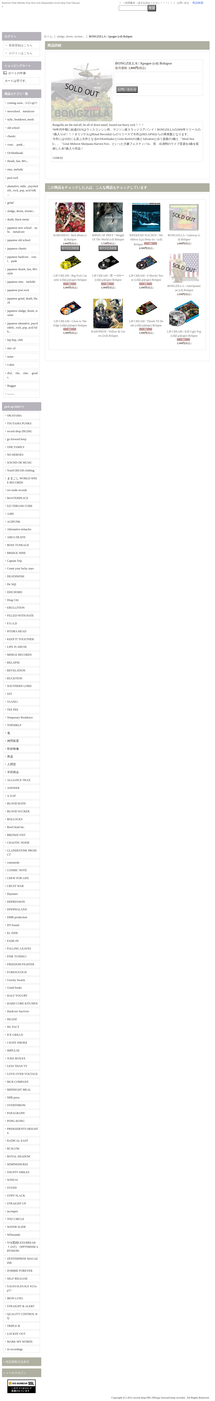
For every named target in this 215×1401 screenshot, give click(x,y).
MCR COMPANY (18, 1082)
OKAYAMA (14, 415)
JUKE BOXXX (16, 1058)
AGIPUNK (13, 521)
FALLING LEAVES (19, 948)
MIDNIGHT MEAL (19, 1089)
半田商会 (13, 772)
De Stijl (11, 584)
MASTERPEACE (18, 498)
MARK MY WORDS (20, 1341)
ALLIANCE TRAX (18, 780)
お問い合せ (183, 2)
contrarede (13, 862)
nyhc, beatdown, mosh (20, 119)
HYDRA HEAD (16, 631)
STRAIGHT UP (16, 1203)
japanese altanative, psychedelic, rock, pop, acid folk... (22, 328)
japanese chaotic (17, 248)
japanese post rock (18, 290)
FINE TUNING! (17, 956)
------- (10, 394)
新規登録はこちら (20, 45)
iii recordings (15, 1349)
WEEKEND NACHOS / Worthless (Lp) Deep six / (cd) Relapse (146, 240)
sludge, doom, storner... (21, 211)
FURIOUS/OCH (17, 972)
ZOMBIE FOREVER (20, 1270)
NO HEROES (15, 454)
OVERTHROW (16, 1105)
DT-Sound (13, 925)
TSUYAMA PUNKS (19, 423)
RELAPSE (13, 662)
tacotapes (12, 1211)
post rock (12, 178)
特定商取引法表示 (17, 1362)
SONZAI (12, 1180)
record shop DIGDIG (19, 431)
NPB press (13, 1097)
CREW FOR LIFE (18, 878)
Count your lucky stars (20, 568)
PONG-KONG (16, 1121)
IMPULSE (13, 1050)
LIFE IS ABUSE (17, 647)
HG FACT (13, 1027)
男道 (10, 756)
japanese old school (18, 240)
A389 (10, 514)
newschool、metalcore (21, 111)
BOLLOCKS (15, 819)
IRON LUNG (15, 1298)
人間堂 (11, 764)
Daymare (12, 894)
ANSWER (13, 788)
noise (10, 356)
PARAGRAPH (16, 1113)
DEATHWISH (15, 576)
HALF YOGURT (17, 995)
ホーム (48, 36)
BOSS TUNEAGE (18, 545)
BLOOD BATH (16, 803)
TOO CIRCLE (15, 1219)
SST (9, 694)
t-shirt (10, 365)
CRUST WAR (15, 886)
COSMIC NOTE (17, 870)
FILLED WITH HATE (20, 615)
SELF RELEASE (17, 1278)
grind (10, 202)
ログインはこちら (20, 53)
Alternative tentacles (19, 529)
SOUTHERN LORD (19, 686)
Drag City (13, 600)
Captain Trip (14, 561)
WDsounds (13, 1234)
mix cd (11, 348)
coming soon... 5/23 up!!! (22, 103)
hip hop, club (15, 340)
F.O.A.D (12, 623)
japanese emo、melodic (21, 282)
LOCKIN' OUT (16, 1333)
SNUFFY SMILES (18, 1172)
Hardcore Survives (18, 1011)
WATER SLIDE (16, 1227)
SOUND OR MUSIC (19, 462)
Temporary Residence (20, 717)
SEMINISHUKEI (17, 1164)
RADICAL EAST (17, 1140)
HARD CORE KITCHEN (22, 1003)
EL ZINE (12, 933)
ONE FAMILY (16, 447)
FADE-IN (13, 941)
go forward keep (17, 439)
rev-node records (17, 490)
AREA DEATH (16, 537)
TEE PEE (12, 709)
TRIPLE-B (13, 1326)
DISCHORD (14, 592)
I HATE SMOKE (17, 1042)
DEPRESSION (16, 901)
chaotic (11, 136)
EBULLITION (16, 607)
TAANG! (12, 701)
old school (13, 128)
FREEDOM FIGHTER (20, 964)
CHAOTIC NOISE (18, 842)
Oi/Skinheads (15, 153)
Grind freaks (14, 987)
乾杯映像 (13, 749)
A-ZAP (11, 796)
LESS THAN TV (17, 1066)
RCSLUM (13, 1148)
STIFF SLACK (16, 1195)
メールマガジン (16, 1373)
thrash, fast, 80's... (18, 161)
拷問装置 (13, 741)
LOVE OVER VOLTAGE (22, 1074)
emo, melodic (15, 169)
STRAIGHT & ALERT (21, 1306)
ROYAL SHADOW (18, 1156)
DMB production (17, 917)
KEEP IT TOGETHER (20, 639)
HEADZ (12, 1019)
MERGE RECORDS (19, 654)
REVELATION (16, 670)
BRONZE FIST (16, 835)
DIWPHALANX (17, 909)
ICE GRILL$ (15, 1034)
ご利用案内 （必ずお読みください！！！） (146, 2)
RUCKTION (14, 678)
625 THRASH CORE (20, 506)
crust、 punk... (16, 144)
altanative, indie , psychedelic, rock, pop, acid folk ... (22, 190)
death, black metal (18, 219)
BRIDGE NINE (16, 553)
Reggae (11, 385)
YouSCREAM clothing (20, 470)
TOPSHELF (14, 725)
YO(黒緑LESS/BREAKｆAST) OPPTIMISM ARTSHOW (22, 1247)
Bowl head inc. (16, 827)
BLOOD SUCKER (18, 811)
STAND (12, 1187)
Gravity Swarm (16, 980)
